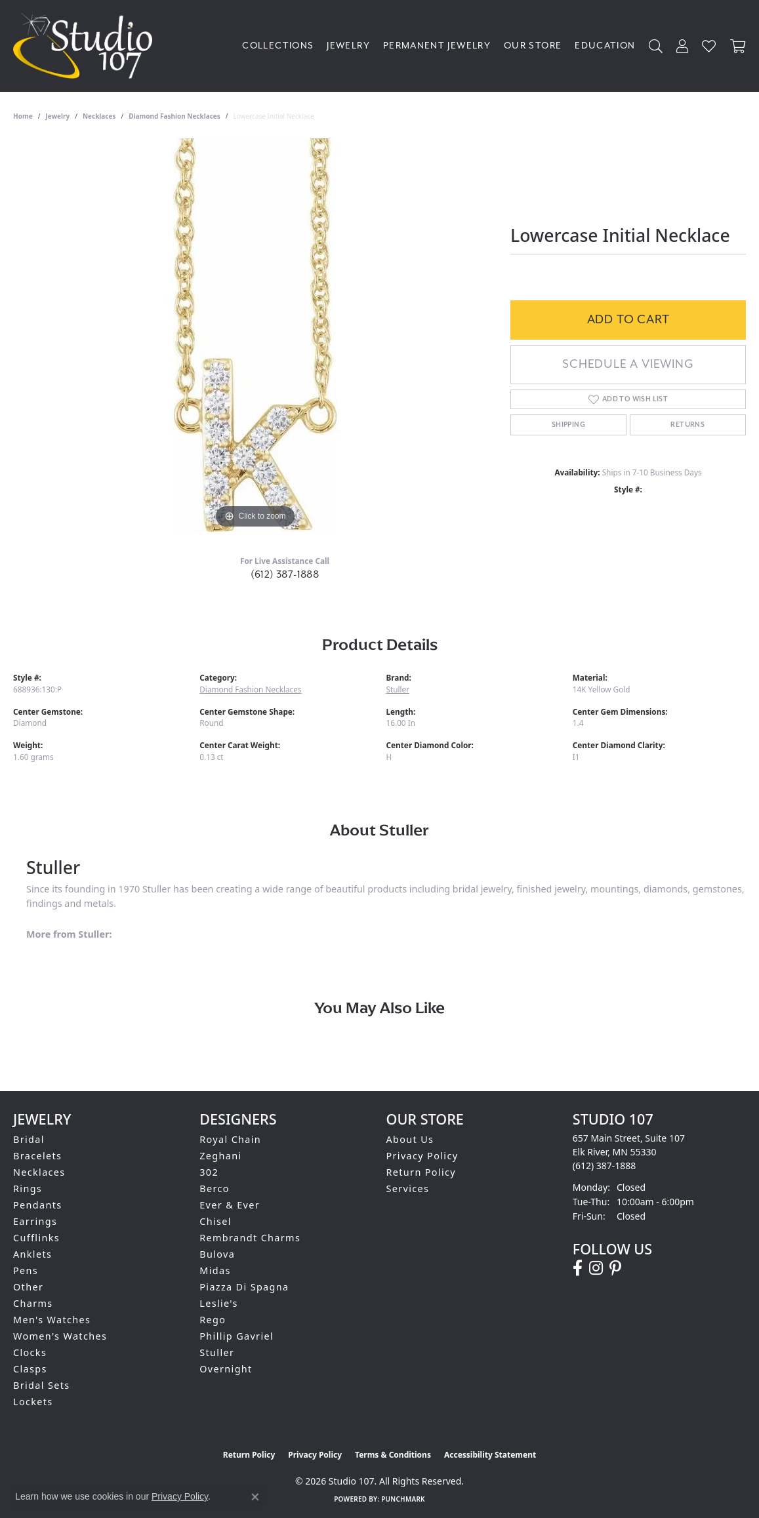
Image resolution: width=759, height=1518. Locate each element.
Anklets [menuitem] (32, 1254)
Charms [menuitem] (33, 1303)
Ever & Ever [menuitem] (229, 1205)
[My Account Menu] (682, 46)
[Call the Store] (604, 1165)
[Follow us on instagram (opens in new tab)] (596, 1268)
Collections (278, 45)
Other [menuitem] (28, 1287)
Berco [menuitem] (214, 1188)
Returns (687, 425)
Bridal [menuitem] (29, 1139)
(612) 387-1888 (285, 574)
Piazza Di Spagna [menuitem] (244, 1287)
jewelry (57, 116)
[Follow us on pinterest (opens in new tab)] (615, 1268)
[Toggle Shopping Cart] (738, 46)
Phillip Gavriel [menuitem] (236, 1336)
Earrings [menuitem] (35, 1221)
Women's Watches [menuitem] (60, 1336)
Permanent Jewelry (437, 45)
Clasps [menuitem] (30, 1369)
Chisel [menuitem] (215, 1221)
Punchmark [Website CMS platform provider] (403, 1499)
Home (23, 116)
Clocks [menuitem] (30, 1352)
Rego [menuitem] (212, 1319)
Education (605, 45)
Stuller (398, 689)
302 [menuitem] (208, 1172)
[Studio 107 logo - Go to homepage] (86, 46)
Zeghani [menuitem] (220, 1155)
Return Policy (421, 1172)
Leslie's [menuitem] (218, 1303)
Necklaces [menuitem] (39, 1172)
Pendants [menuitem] (37, 1205)
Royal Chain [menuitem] (230, 1139)
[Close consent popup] (255, 1497)
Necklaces (99, 116)
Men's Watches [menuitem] (52, 1319)
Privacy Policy (422, 1155)
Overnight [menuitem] (225, 1369)
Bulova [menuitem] (217, 1254)
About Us (410, 1139)
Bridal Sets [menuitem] (41, 1385)
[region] (255, 335)
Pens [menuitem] (25, 1270)
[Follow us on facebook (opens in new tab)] (578, 1268)
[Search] (656, 46)
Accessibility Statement (490, 1454)
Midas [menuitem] (214, 1270)
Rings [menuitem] (27, 1188)
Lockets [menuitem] (33, 1401)
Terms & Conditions (393, 1454)
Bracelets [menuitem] (37, 1155)
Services (408, 1188)
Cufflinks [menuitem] (36, 1237)
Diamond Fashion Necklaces (174, 116)
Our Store (533, 45)
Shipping (568, 425)
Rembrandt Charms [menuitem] (249, 1237)
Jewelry (348, 45)
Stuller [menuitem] (216, 1352)
